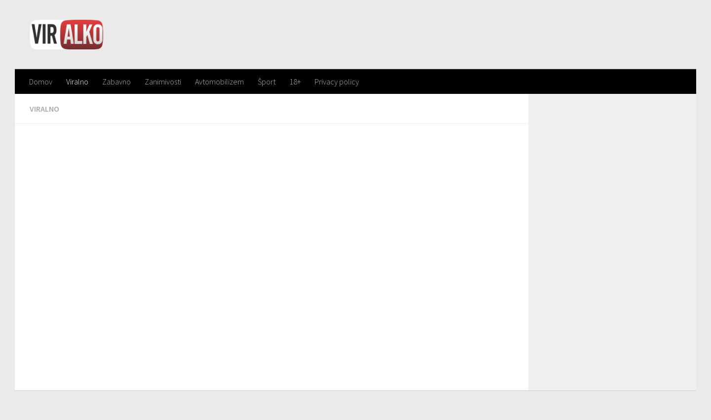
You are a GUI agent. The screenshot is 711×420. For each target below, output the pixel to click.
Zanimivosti (163, 81)
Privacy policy (337, 81)
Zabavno (116, 81)
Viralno (77, 81)
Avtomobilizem (219, 81)
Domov (40, 81)
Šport (267, 81)
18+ (295, 81)
